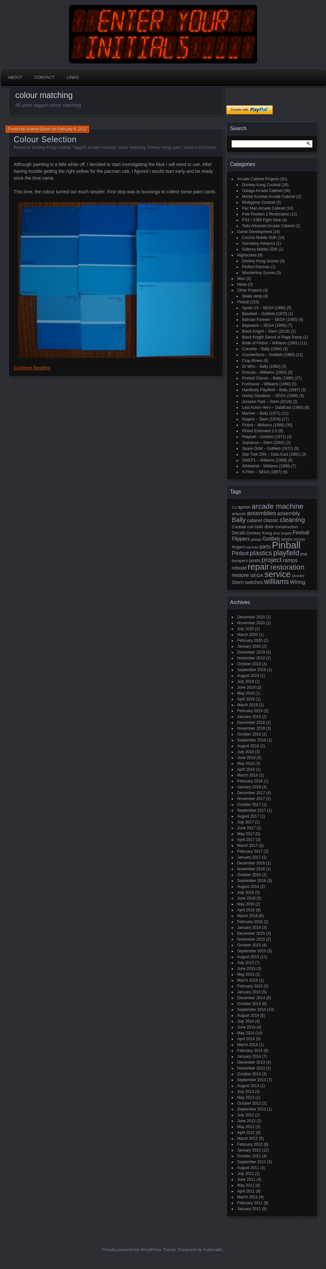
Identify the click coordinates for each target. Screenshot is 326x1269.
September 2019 (251, 670)
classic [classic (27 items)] (271, 520)
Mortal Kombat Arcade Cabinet (268, 196)
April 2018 (246, 769)
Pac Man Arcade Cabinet (263, 208)
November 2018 (251, 728)
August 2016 (248, 886)
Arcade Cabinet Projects (258, 179)
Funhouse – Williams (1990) (266, 384)
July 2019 (245, 681)
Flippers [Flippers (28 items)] (241, 539)
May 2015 (245, 974)
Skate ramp (252, 296)
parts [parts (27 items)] (265, 546)
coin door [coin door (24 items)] (264, 526)
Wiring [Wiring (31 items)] (297, 582)
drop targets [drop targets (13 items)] (282, 533)
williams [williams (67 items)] (276, 581)
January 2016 (249, 927)
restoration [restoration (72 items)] (287, 567)
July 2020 (245, 629)
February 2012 (250, 1144)
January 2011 (249, 1209)
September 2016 (251, 880)
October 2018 (249, 734)
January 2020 (249, 646)
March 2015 (247, 980)
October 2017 (249, 804)
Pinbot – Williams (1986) (263, 425)
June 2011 (246, 1179)
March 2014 (247, 1044)
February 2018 (250, 781)
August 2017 (248, 816)
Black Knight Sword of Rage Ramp (272, 337)
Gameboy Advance (258, 243)
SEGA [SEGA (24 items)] (256, 575)
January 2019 (249, 716)
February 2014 (250, 1050)
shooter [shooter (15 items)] (298, 576)
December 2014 (251, 998)
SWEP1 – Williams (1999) (264, 460)
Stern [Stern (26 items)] (237, 582)
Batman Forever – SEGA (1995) (269, 319)
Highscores (247, 255)
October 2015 (249, 945)
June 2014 (246, 1027)
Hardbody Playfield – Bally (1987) (271, 390)
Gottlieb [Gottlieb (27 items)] (271, 539)
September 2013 (251, 1080)
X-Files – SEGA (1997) (261, 472)
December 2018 (251, 722)
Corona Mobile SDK (259, 237)
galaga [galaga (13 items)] (256, 539)
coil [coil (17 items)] (250, 527)
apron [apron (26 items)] (244, 507)
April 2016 (246, 910)
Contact (44, 77)
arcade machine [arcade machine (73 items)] (277, 506)
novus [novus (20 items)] (299, 539)
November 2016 (251, 869)
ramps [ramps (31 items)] (290, 560)
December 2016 (251, 863)
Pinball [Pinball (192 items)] (286, 545)
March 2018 (247, 775)
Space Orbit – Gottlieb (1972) (267, 448)
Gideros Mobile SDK (260, 249)
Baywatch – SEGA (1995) (264, 325)
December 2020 (251, 617)
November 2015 (251, 939)
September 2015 (251, 951)
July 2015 (245, 962)
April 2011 (246, 1191)
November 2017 (251, 798)
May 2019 (245, 693)
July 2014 (245, 1021)
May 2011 (245, 1185)
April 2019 (246, 699)
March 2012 (247, 1138)
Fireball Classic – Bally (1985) (268, 378)
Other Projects (249, 290)
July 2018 (245, 752)
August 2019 (248, 675)
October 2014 (249, 1003)
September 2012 (251, 1109)
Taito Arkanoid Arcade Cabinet (268, 226)
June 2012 (246, 1121)
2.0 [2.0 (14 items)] (234, 507)
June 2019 (246, 687)
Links (73, 77)
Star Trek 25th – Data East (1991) (271, 454)
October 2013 (249, 1074)
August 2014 (248, 1015)
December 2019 (251, 652)
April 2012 (246, 1132)
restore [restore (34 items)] (240, 575)
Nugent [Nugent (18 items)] (238, 547)
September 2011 (251, 1162)
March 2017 (247, 845)
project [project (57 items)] (272, 559)
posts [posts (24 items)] (254, 560)
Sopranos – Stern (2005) (263, 442)
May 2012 (245, 1126)
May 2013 (245, 1097)
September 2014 (251, 1009)
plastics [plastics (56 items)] (261, 553)
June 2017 (246, 828)
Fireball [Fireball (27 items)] (301, 532)
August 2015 (248, 957)
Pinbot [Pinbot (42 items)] (240, 553)
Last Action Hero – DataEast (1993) (273, 407)
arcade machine (101, 147)
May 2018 (245, 763)
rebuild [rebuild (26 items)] (239, 568)
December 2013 (251, 1062)
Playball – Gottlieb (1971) (264, 436)
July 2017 (245, 822)
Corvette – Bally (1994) (262, 349)
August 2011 (248, 1168)
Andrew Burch (38, 129)
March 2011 (247, 1197)
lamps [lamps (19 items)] (286, 539)
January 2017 (249, 857)
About (15, 77)
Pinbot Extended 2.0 (259, 431)
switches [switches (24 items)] (254, 582)
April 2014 (246, 1039)
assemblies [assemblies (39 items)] (261, 513)
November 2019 (251, 658)
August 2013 (248, 1085)
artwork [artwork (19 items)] (239, 513)
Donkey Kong (159, 147)
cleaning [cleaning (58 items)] (292, 519)
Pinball (243, 302)
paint (177, 147)
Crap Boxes (252, 360)
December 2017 (251, 793)
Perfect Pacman (256, 267)
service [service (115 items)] (278, 574)
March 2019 (247, 705)
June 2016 (246, 898)
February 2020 (250, 640)
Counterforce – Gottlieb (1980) (268, 354)
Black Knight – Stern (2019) (266, 331)
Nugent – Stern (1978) (261, 419)
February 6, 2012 (72, 129)
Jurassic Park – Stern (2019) (267, 401)
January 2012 (249, 1150)
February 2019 (250, 711)
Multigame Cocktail (258, 202)
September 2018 (251, 740)
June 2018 (246, 757)
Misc (241, 278)
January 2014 (249, 1056)
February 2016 (250, 921)
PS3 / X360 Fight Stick (261, 220)
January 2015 (249, 992)
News (242, 284)
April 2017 (246, 839)
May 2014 (245, 1033)
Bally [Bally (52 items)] (239, 519)
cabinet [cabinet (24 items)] (255, 520)
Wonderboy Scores (258, 272)
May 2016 (245, 904)
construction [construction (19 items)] (286, 526)
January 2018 (249, 787)
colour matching (131, 147)
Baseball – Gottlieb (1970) (264, 313)
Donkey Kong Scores (260, 261)
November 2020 (251, 623)
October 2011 (249, 1156)
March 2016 (247, 916)
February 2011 (250, 1203)
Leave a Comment (199, 147)
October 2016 (249, 875)
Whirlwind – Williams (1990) (266, 466)
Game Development (254, 231)
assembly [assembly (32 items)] (288, 513)
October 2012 (249, 1103)
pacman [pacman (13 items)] (252, 547)
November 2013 (251, 1068)
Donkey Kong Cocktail (51, 147)
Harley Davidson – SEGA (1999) (270, 395)
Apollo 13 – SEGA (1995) (264, 308)
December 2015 (251, 933)
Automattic (213, 1249)
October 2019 (249, 664)
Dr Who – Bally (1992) (261, 366)
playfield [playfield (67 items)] (286, 553)
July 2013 (245, 1091)
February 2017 (250, 851)
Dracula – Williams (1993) (264, 372)
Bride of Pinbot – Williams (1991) (270, 343)
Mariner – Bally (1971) (261, 413)
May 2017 (245, 834)
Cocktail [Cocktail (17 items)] (239, 527)
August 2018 (248, 746)
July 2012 (245, 1115)
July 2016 (245, 892)
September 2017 (251, 810)
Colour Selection (45, 139)
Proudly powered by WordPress (131, 1249)
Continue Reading (32, 367)
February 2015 (250, 986)
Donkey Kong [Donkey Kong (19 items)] (259, 533)
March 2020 (247, 634)
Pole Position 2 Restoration (265, 214)
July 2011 (245, 1173)
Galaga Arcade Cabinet (262, 190)
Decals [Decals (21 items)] (238, 533)
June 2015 (246, 968)
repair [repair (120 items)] (258, 566)
